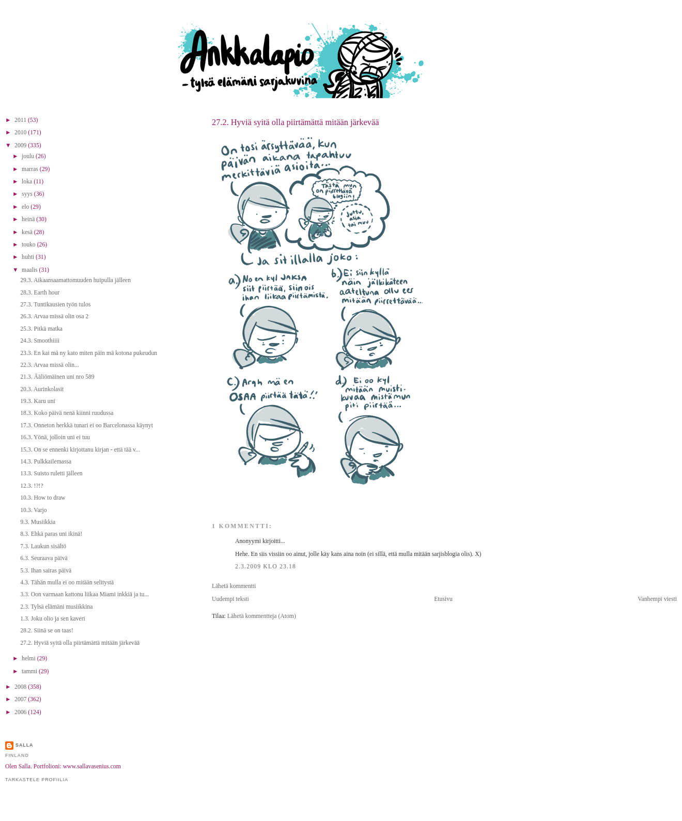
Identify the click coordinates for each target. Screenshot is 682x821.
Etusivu (443, 599)
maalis (30, 270)
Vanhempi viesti (657, 599)
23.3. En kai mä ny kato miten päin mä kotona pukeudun (88, 353)
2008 (21, 687)
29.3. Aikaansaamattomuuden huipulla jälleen (75, 280)
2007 (21, 699)
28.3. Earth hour (39, 292)
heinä (29, 219)
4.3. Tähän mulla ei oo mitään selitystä (67, 582)
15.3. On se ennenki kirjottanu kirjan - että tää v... (80, 449)
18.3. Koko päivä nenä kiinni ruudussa (66, 413)
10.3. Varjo (33, 510)
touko (29, 244)
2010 (21, 132)
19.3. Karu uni (37, 401)
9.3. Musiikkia (37, 522)
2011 (21, 120)
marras (31, 169)
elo (26, 207)
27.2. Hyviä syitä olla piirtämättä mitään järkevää (295, 122)
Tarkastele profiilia (36, 779)
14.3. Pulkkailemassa (45, 461)
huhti (29, 257)
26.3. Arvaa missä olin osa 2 (54, 316)
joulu (29, 156)
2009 (21, 145)
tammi (30, 671)
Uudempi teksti (230, 599)
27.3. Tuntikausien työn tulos (55, 304)
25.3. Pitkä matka (41, 329)
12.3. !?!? (31, 486)
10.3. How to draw (42, 497)
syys (28, 194)
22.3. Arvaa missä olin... (49, 365)
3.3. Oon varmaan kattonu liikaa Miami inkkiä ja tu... (84, 594)
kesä (28, 232)
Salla (25, 745)
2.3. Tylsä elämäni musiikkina (56, 606)
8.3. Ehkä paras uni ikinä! (51, 534)
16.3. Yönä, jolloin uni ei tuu (55, 437)
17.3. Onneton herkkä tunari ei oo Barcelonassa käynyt (86, 425)
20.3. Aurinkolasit (42, 389)
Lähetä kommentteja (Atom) (261, 616)
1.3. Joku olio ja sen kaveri (52, 618)
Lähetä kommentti (234, 586)
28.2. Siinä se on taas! (46, 630)
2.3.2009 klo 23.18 (265, 566)
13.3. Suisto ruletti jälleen (51, 473)
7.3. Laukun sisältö (43, 546)
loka (28, 181)
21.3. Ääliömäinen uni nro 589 (57, 377)
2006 (21, 712)
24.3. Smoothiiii (39, 340)
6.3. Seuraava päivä (44, 558)
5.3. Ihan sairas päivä (45, 570)
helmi (29, 658)
